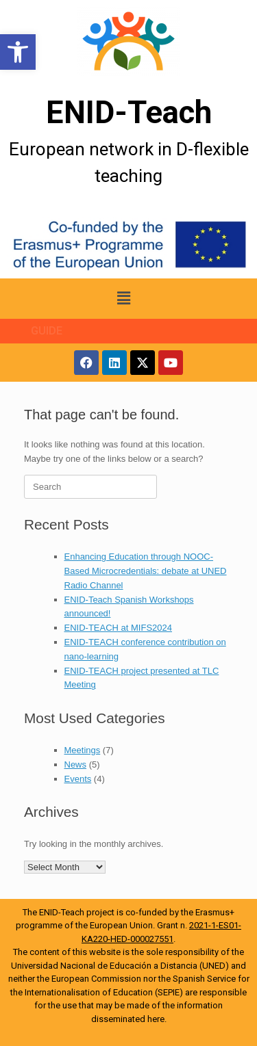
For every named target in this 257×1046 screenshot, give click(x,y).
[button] (18, 52)
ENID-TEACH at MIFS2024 (118, 628)
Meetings (82, 750)
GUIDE (46, 330)
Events (78, 779)
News (75, 764)
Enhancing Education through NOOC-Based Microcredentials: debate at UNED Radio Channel (145, 570)
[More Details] (128, 41)
